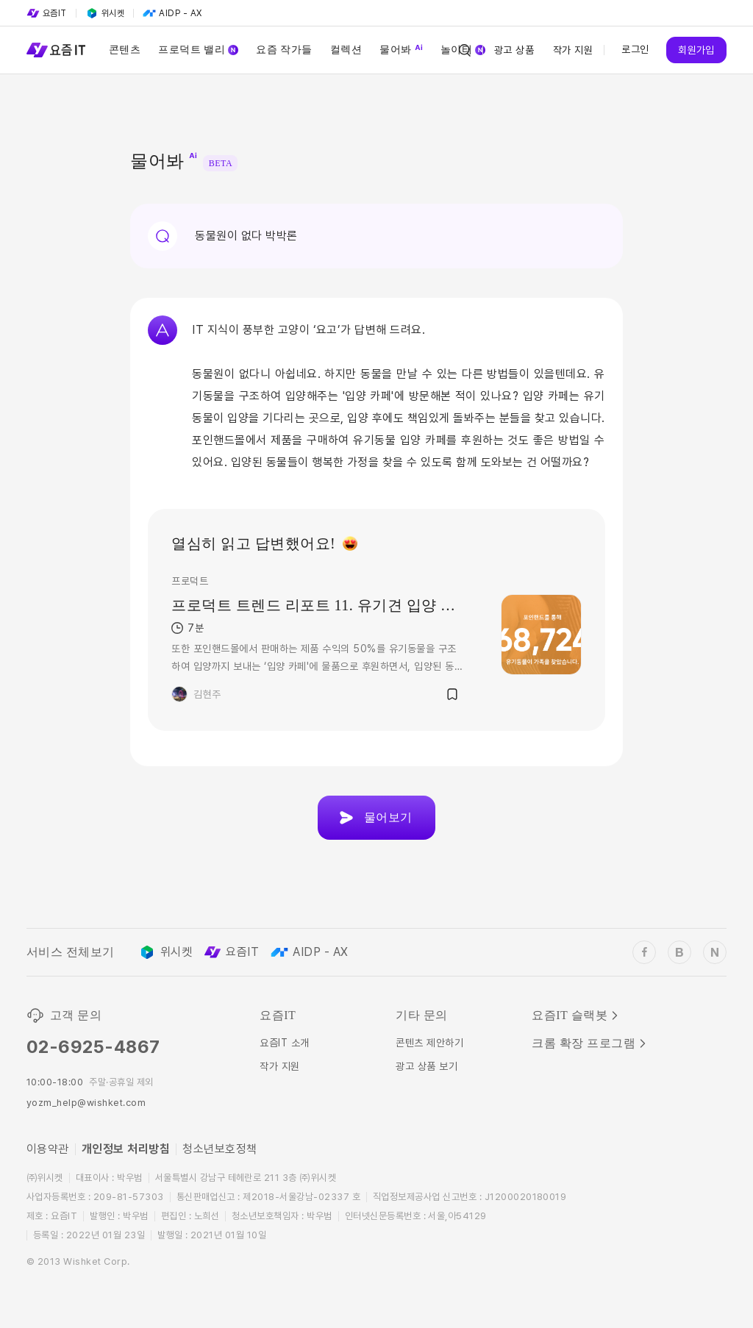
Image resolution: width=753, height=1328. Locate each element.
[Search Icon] (465, 50)
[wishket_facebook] (644, 952)
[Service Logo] (55, 50)
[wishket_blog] (679, 952)
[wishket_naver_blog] (715, 952)
